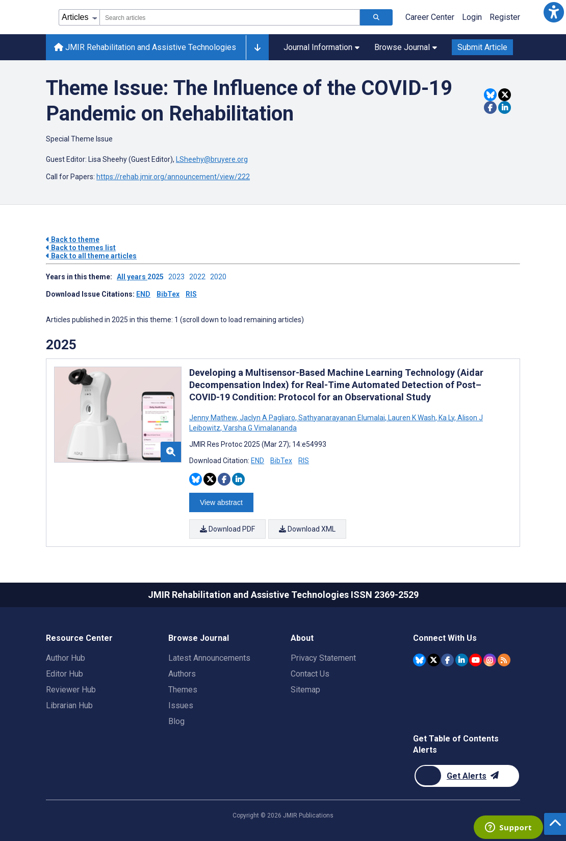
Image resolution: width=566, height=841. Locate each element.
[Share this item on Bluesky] (490, 94)
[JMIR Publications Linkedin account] (461, 659)
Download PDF (227, 529)
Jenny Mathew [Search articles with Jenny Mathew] (213, 418)
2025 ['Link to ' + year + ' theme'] (157, 277)
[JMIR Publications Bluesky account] (419, 659)
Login (472, 17)
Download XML (307, 529)
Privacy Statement (323, 658)
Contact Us (310, 674)
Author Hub (65, 658)
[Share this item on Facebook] (490, 107)
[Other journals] (257, 47)
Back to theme (72, 239)
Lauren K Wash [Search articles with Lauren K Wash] (412, 418)
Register (505, 17)
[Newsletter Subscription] (467, 776)
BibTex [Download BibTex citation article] (281, 460)
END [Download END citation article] (257, 460)
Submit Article (482, 47)
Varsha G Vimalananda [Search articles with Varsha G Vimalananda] (259, 428)
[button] (554, 12)
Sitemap (305, 689)
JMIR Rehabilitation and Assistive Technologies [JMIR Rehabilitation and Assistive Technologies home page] (145, 47)
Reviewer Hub (71, 689)
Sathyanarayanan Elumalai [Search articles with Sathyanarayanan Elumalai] (342, 418)
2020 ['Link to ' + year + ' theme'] (219, 277)
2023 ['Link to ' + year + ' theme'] (178, 277)
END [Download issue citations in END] (143, 294)
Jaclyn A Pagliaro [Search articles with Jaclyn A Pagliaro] (267, 418)
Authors (182, 674)
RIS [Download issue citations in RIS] (191, 294)
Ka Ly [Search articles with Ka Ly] (446, 418)
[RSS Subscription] (504, 659)
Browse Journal (405, 47)
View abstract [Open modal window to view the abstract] (221, 502)
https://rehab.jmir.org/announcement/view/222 (173, 177)
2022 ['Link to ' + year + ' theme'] (199, 277)
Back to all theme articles (91, 256)
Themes (182, 689)
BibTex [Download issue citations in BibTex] (168, 294)
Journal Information (321, 47)
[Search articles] (376, 17)
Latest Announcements (209, 658)
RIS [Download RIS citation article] (303, 460)
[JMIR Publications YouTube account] (475, 659)
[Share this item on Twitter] (504, 94)
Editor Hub (64, 674)
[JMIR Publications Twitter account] (433, 659)
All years (132, 277)
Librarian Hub (69, 705)
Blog (176, 721)
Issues (180, 705)
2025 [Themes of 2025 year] (61, 344)
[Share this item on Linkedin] (504, 107)
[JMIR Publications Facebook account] (447, 659)
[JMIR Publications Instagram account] (489, 659)
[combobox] (229, 17)
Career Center (429, 17)
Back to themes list (81, 248)
